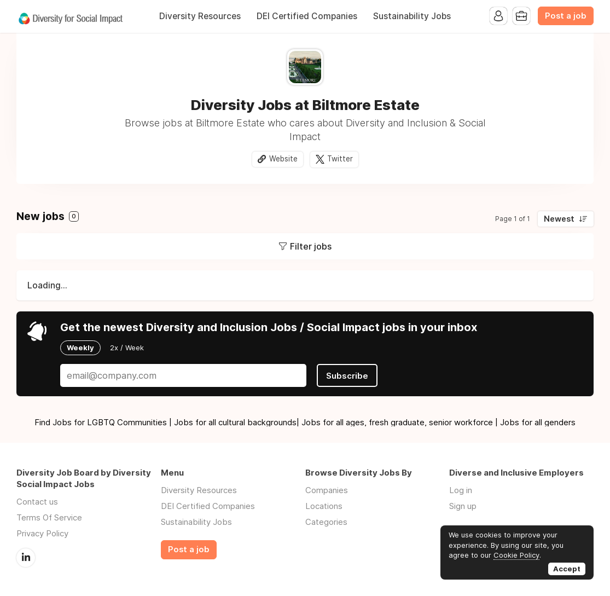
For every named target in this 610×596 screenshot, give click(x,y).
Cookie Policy (516, 555)
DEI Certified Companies (307, 16)
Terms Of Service (49, 517)
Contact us (37, 501)
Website (283, 158)
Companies (326, 490)
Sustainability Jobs (412, 16)
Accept (566, 568)
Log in (460, 490)
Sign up (463, 506)
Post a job (565, 16)
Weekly (80, 347)
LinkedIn (25, 557)
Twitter (340, 158)
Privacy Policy (42, 533)
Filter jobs (311, 246)
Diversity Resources (200, 16)
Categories (326, 522)
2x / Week (127, 347)
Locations (323, 506)
